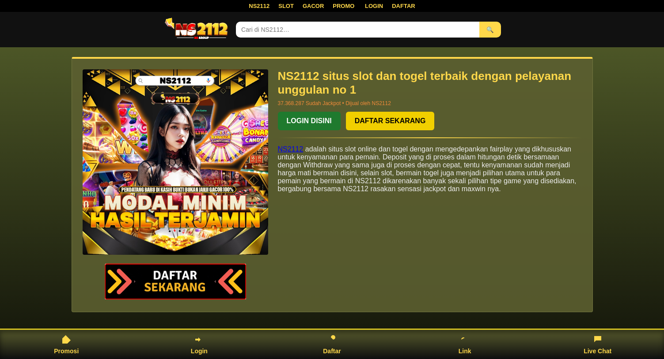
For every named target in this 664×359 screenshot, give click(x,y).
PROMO (343, 6)
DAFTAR (403, 6)
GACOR (313, 6)
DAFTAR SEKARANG (390, 121)
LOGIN (374, 6)
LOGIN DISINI (309, 121)
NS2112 (259, 6)
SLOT (286, 6)
